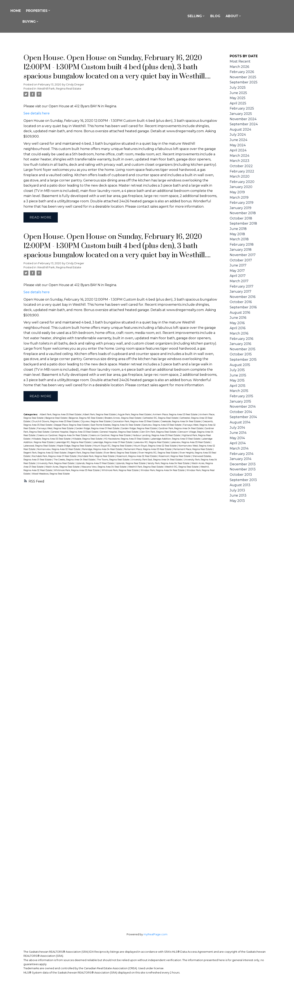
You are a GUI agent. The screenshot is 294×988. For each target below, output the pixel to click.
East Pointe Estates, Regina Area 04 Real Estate (116, 425)
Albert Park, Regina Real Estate (99, 415)
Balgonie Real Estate (56, 418)
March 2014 (239, 448)
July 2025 (238, 88)
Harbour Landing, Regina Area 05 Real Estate (157, 435)
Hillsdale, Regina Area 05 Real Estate (51, 439)
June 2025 (238, 93)
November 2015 (242, 349)
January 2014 (240, 459)
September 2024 (244, 124)
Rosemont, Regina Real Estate (175, 456)
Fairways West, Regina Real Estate (55, 428)
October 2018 (241, 218)
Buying (52, 21)
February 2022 (242, 171)
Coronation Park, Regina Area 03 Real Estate (135, 422)
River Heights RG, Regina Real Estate (158, 453)
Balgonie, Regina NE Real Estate (86, 418)
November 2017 (243, 255)
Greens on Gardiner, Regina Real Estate (110, 435)
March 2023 (239, 161)
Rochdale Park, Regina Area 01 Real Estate (54, 456)
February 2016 (241, 339)
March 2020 (239, 176)
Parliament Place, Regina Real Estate (193, 449)
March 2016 (239, 333)
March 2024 (239, 156)
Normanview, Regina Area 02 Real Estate (59, 449)
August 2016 (240, 312)
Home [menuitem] (39, 11)
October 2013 (241, 475)
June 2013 (238, 495)
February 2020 (242, 182)
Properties (60, 11)
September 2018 (243, 223)
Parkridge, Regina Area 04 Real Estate (102, 449)
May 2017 (237, 271)
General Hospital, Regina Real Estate (119, 432)
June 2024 (238, 140)
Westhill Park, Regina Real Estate (59, 88)
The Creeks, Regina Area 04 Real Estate (74, 460)
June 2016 (238, 318)
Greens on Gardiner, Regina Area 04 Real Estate (62, 435)
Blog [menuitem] (241, 16)
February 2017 (241, 286)
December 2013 (243, 464)
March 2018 (239, 239)
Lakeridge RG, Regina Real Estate (73, 442)
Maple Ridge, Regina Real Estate (74, 446)
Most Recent (240, 61)
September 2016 (243, 307)
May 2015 (237, 380)
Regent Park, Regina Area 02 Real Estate (45, 453)
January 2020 (241, 187)
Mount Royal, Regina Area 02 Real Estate (155, 446)
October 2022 (241, 166)
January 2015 (240, 401)
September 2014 (243, 417)
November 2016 (242, 297)
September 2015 (243, 359)
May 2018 (237, 234)
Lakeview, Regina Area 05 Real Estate (191, 442)
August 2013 (240, 485)
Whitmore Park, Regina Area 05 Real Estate (77, 470)
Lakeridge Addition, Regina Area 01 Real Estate (176, 439)
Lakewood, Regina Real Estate (39, 446)
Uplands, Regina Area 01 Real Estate (95, 463)
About (257, 16)
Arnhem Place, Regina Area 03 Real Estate (175, 415)
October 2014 (241, 412)
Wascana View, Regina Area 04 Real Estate (104, 467)
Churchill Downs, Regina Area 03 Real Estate (55, 422)
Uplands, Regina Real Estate (131, 463)
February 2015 (241, 396)
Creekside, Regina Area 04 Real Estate (181, 422)
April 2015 (237, 386)
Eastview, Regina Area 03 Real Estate (162, 425)
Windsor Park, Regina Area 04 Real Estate (162, 470)
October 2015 (241, 354)
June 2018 (238, 229)
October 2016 (241, 302)
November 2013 (243, 469)
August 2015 (240, 365)
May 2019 (237, 192)
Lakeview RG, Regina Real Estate (151, 442)
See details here (36, 113)
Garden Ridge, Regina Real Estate (139, 428)
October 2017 (241, 260)
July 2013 (237, 490)
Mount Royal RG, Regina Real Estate (112, 446)
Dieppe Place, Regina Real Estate (71, 425)
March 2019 (239, 197)
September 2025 (243, 82)
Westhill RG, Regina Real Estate (182, 467)
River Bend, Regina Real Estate (120, 453)
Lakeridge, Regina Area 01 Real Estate (113, 442)
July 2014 (237, 428)
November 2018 (243, 213)
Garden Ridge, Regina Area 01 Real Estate (97, 428)
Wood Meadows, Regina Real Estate (51, 474)
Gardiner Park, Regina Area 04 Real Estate (181, 428)
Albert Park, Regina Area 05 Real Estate (61, 415)
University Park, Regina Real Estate (56, 463)
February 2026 (242, 72)
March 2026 (239, 67)
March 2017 (239, 281)
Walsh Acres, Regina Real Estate (62, 467)
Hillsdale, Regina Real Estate (87, 439)
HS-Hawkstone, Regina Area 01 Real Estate (126, 439)
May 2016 (237, 323)
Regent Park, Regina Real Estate (85, 453)
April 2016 (237, 328)
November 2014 (243, 406)
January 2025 (241, 114)
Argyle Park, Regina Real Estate (134, 415)
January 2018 (241, 250)
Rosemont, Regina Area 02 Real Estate (136, 456)
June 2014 (238, 433)
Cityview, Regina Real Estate (96, 422)
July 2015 (237, 370)
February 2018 (242, 244)
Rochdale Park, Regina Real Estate (96, 456)
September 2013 (243, 480)
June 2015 (238, 375)
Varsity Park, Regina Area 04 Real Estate (168, 463)
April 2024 (238, 150)
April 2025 (238, 103)
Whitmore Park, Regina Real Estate (120, 470)
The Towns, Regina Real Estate (113, 460)
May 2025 (237, 98)
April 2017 (238, 276)
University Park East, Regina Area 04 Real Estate (157, 460)
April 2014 (238, 443)
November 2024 (243, 119)
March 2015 (239, 391)
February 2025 (242, 108)
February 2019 (241, 203)
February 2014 (241, 454)
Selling (220, 16)
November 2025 (243, 77)
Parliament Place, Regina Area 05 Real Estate (148, 449)
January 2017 (240, 291)
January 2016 (240, 344)
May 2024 (238, 145)
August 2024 (240, 129)
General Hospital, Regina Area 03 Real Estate (75, 432)
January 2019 (240, 208)
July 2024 (238, 135)
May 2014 (237, 438)
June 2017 (238, 265)
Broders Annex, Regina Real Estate (123, 418)
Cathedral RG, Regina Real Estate (161, 418)
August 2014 (240, 422)
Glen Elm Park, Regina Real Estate (158, 432)
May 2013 (237, 501)
